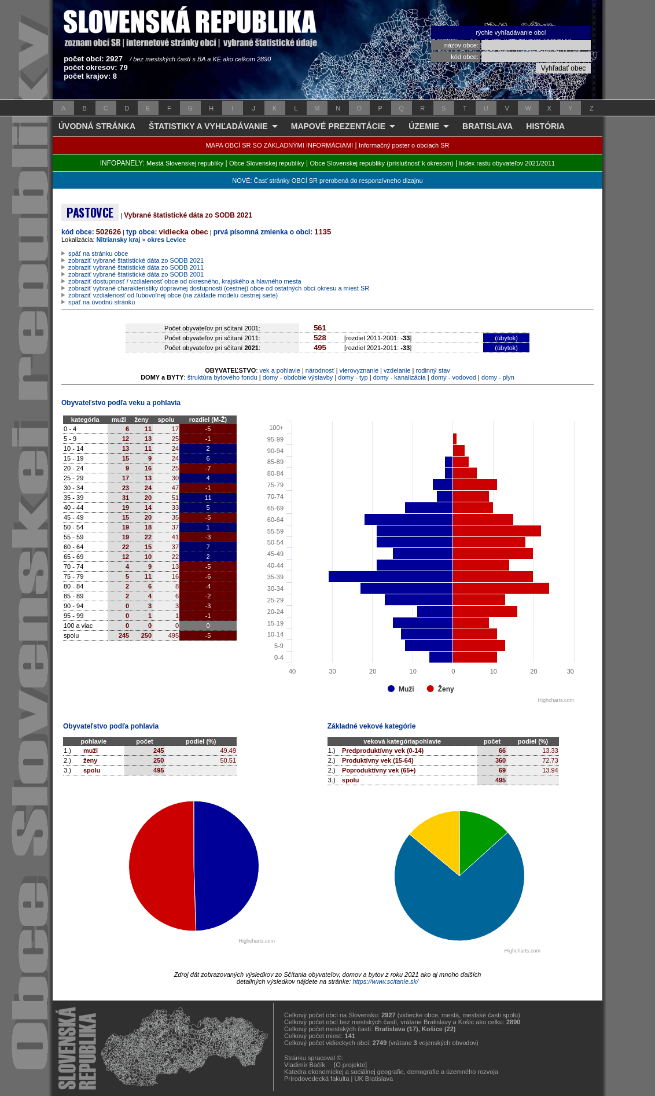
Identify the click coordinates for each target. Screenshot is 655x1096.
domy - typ (352, 377)
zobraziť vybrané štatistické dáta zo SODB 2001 (136, 274)
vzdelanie (397, 370)
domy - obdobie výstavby (298, 377)
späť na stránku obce (98, 253)
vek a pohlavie (280, 370)
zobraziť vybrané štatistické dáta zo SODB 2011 (136, 267)
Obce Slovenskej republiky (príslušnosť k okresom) (382, 163)
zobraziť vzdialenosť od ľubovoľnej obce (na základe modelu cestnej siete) (173, 295)
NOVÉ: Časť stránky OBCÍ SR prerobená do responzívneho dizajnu (327, 180)
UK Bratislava (374, 1078)
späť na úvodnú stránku (101, 302)
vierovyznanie (359, 370)
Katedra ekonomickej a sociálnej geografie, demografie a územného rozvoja (391, 1071)
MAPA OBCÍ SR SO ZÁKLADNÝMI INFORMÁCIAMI (280, 145)
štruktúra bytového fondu (222, 377)
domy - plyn (497, 377)
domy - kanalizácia (399, 377)
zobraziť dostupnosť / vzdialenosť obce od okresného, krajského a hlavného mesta (184, 281)
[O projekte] (350, 1064)
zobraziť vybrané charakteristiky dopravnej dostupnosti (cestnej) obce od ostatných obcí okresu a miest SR (218, 288)
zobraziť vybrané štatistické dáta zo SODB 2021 (136, 260)
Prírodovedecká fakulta (316, 1078)
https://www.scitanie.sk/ (385, 981)
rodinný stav (433, 370)
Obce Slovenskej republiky (266, 163)
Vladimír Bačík (304, 1064)
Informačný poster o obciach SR (404, 145)
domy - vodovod (453, 377)
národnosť (320, 370)
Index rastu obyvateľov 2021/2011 (507, 163)
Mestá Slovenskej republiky (184, 163)
